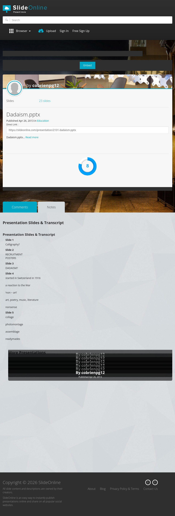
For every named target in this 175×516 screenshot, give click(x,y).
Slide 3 (9, 263)
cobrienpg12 (45, 85)
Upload (47, 31)
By (79, 372)
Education (43, 120)
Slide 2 (9, 250)
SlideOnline (87, 9)
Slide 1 (9, 240)
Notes (51, 207)
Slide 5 (9, 312)
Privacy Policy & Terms (124, 489)
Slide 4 (9, 273)
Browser (20, 31)
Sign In (64, 31)
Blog (103, 489)
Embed (87, 65)
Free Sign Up (80, 31)
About (91, 489)
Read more (31, 137)
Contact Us (150, 489)
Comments (20, 207)
